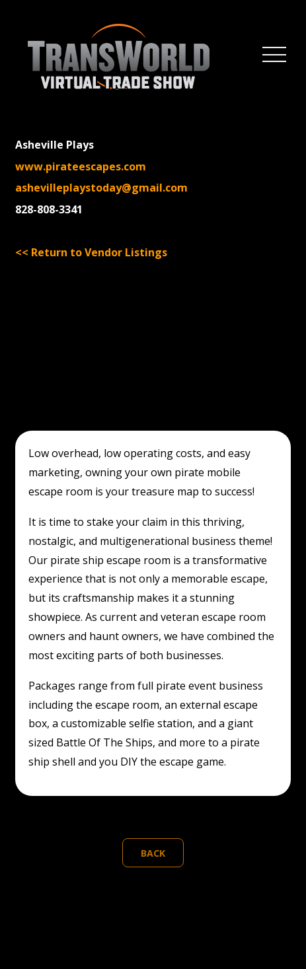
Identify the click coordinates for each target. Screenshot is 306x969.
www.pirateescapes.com (80, 166)
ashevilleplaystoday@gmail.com (101, 187)
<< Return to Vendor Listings (91, 252)
